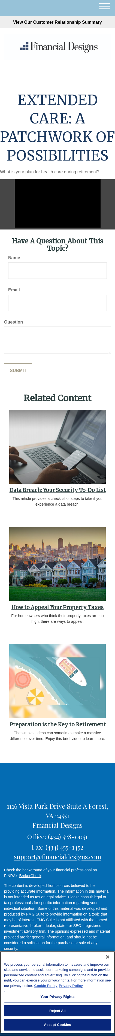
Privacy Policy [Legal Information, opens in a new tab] (71, 986)
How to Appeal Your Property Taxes (57, 607)
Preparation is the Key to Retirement (58, 724)
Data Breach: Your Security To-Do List (58, 490)
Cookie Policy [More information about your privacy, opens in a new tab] (45, 986)
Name (14, 257)
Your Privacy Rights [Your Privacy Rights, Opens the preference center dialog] (57, 997)
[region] (57, 992)
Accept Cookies (57, 1025)
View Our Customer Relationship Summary (57, 22)
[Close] (108, 957)
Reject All (57, 1011)
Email (14, 290)
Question (13, 322)
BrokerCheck (30, 876)
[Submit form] (18, 370)
